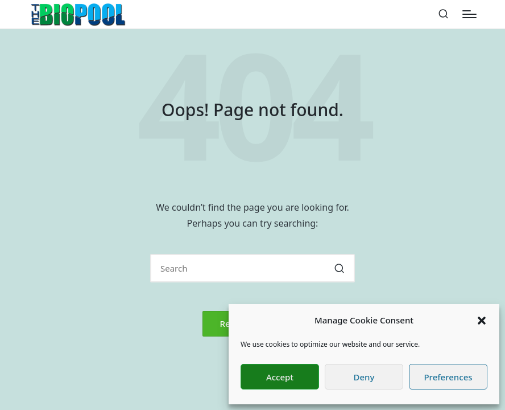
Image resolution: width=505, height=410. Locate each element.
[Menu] (469, 14)
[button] (481, 320)
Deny (364, 377)
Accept (279, 377)
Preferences (448, 377)
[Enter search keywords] (252, 268)
